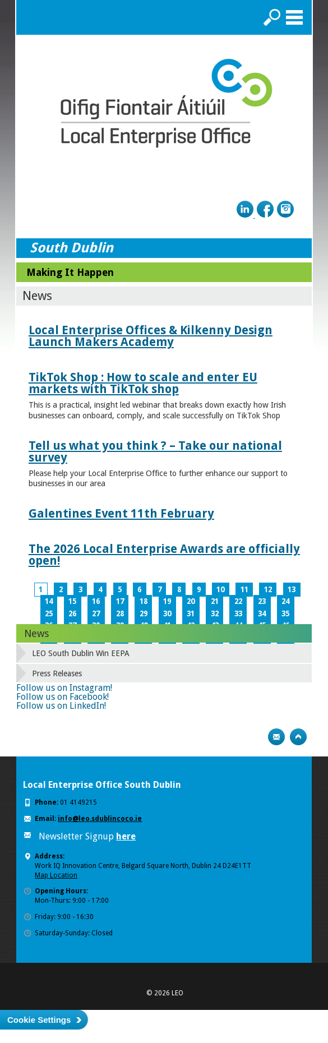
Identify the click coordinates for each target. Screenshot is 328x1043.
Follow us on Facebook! (62, 696)
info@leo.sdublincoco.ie (100, 819)
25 (49, 614)
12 (268, 589)
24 (285, 601)
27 (96, 614)
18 (143, 601)
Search (272, 17)
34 (262, 614)
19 (167, 601)
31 (191, 614)
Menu (294, 17)
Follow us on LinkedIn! (61, 705)
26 (72, 614)
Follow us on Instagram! (64, 687)
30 (167, 614)
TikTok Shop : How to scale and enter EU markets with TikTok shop (143, 383)
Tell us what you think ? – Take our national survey (155, 451)
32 (215, 614)
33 (238, 614)
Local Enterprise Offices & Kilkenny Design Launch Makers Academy (150, 336)
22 (238, 601)
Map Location (56, 875)
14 (49, 601)
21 (215, 601)
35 (285, 614)
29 (143, 614)
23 (262, 601)
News (36, 633)
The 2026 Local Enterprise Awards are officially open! (164, 554)
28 (120, 614)
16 (96, 601)
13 (291, 589)
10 (220, 589)
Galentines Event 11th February (121, 513)
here (126, 836)
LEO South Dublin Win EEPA (81, 653)
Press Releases (57, 673)
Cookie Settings (39, 1019)
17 (120, 601)
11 (244, 589)
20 (191, 601)
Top (298, 736)
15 (72, 601)
